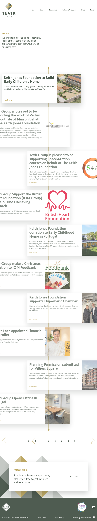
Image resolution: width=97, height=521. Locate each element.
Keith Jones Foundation (69, 10)
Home (32, 10)
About (41, 10)
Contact (92, 10)
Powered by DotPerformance (83, 517)
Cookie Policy (59, 517)
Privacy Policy (42, 517)
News (83, 10)
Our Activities (53, 10)
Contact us (73, 476)
